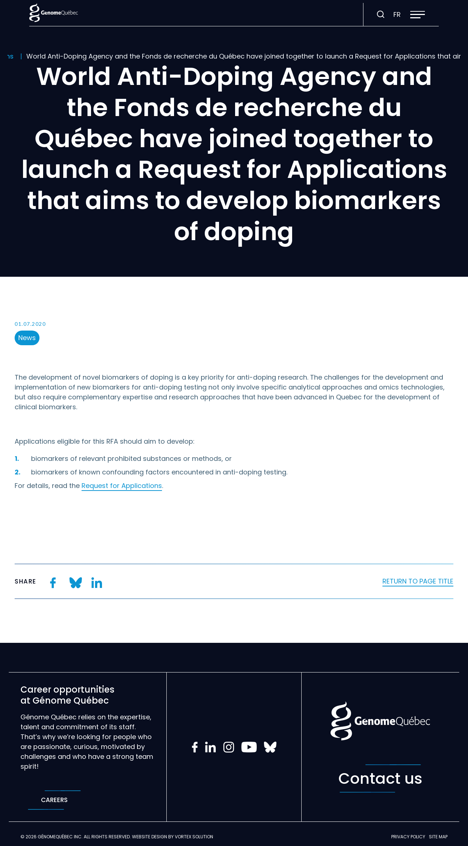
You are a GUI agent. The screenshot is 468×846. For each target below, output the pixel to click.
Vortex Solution (194, 837)
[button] (417, 14)
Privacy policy (408, 837)
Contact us (380, 778)
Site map (438, 837)
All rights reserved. (107, 837)
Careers (54, 800)
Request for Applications (122, 485)
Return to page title (417, 581)
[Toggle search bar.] (380, 14)
